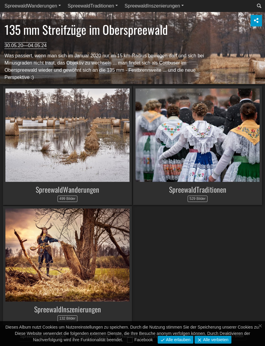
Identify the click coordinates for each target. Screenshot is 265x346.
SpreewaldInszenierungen (152, 5)
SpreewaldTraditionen (91, 5)
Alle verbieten (215, 339)
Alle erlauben (178, 339)
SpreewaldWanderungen (30, 5)
